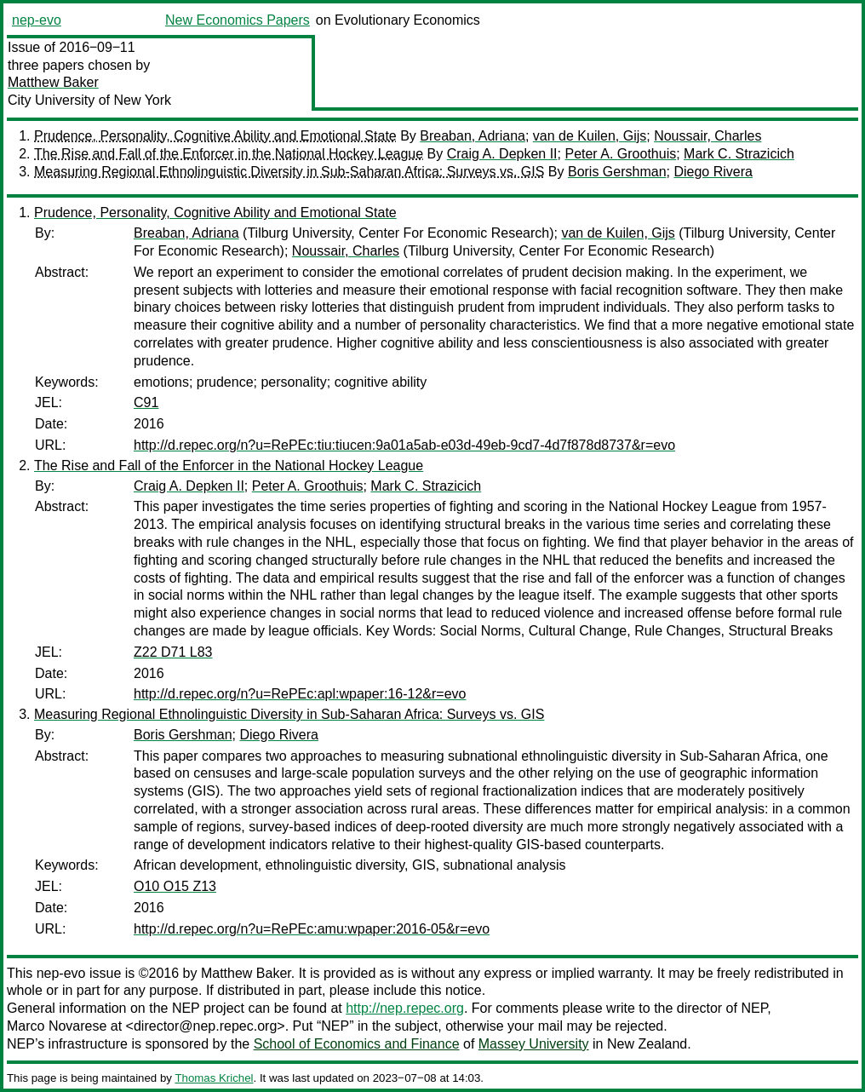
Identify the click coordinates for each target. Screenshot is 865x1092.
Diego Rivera (712, 171)
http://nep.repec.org (405, 1008)
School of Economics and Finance (357, 1044)
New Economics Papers (237, 20)
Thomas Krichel (214, 1078)
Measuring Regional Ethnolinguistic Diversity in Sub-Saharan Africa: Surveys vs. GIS (289, 171)
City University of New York (89, 100)
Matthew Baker (53, 82)
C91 (146, 402)
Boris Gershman (617, 171)
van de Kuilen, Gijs (589, 136)
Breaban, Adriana (472, 136)
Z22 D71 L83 (173, 652)
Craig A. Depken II (502, 154)
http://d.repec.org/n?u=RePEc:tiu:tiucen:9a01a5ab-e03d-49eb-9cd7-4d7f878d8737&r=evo (404, 445)
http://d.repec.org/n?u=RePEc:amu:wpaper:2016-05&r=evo (312, 929)
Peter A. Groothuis (620, 154)
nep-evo (36, 20)
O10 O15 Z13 (175, 886)
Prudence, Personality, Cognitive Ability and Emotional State (215, 136)
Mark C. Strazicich (739, 154)
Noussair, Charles (707, 136)
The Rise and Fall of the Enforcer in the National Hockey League (228, 154)
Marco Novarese (56, 1026)
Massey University (533, 1044)
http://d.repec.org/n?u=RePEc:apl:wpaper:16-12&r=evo (300, 694)
